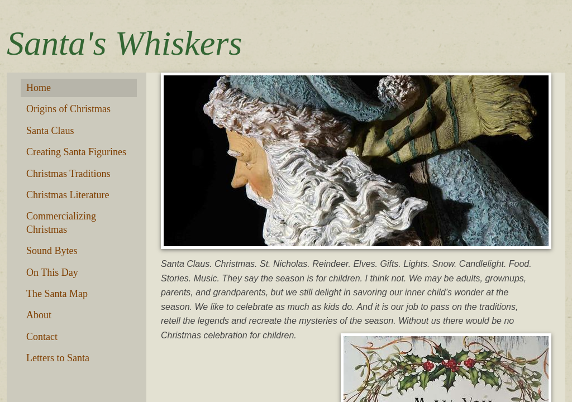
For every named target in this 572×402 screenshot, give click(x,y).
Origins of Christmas (68, 108)
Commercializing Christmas (61, 222)
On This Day (52, 272)
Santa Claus (50, 130)
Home (38, 87)
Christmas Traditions (68, 173)
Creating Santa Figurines (76, 151)
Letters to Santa (57, 357)
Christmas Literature (67, 194)
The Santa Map (57, 293)
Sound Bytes (52, 250)
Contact (42, 336)
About (38, 314)
